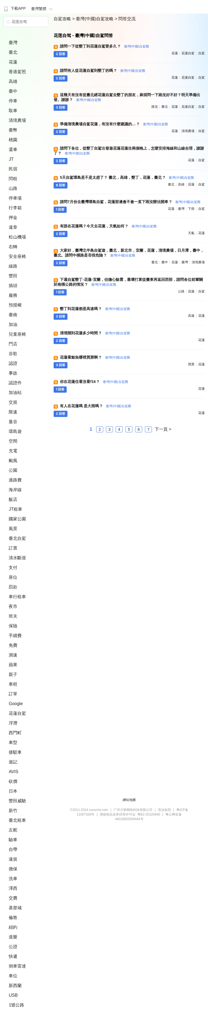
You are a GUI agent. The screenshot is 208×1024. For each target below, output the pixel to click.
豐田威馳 (17, 801)
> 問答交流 (125, 18)
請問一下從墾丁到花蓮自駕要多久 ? (104, 46)
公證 (13, 946)
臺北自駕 (17, 538)
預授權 (15, 305)
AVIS (13, 771)
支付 (13, 567)
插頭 (13, 285)
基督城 (15, 907)
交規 (13, 402)
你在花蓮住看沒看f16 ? (94, 381)
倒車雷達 (17, 966)
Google (16, 703)
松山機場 (17, 237)
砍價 (13, 781)
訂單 (13, 694)
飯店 (13, 499)
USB (13, 995)
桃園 (13, 139)
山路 (13, 188)
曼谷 (13, 421)
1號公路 (16, 1005)
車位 (13, 976)
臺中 (13, 91)
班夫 (13, 616)
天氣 (191, 233)
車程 (13, 684)
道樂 (13, 937)
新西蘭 (15, 985)
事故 (13, 373)
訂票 (13, 548)
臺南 (13, 314)
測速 (13, 655)
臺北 (13, 52)
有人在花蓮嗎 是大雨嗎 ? (95, 406)
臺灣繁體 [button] (42, 8)
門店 (13, 344)
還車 (13, 149)
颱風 (13, 460)
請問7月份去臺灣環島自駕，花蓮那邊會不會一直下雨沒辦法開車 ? (130, 202)
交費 (13, 898)
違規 (13, 859)
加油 (13, 324)
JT (11, 159)
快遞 (13, 956)
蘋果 (13, 664)
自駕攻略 (63, 18)
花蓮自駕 (17, 713)
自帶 (13, 849)
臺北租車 (17, 820)
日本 (13, 791)
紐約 (13, 927)
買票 (191, 364)
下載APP (14, 8)
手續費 (15, 635)
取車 (13, 110)
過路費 (15, 480)
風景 (13, 528)
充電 (13, 451)
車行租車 (17, 596)
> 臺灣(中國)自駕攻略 (93, 18)
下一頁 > (163, 429)
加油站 (15, 392)
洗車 (13, 878)
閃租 (13, 178)
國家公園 (17, 519)
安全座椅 (17, 256)
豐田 (13, 276)
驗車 (13, 839)
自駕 (201, 53)
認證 (13, 363)
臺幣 (13, 130)
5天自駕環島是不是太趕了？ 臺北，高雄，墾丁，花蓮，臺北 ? (127, 177)
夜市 (13, 606)
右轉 (13, 246)
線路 (13, 266)
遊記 (13, 762)
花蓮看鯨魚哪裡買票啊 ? (95, 357)
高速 (191, 316)
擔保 (13, 869)
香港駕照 (17, 71)
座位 (13, 577)
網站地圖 (129, 800)
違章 (13, 227)
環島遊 (15, 431)
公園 (13, 470)
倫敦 (13, 917)
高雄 (13, 81)
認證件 (15, 382)
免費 (13, 645)
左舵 (13, 830)
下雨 (191, 209)
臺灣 (13, 42)
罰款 (13, 587)
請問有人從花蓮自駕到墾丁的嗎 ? (102, 70)
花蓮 (13, 62)
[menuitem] (14, 7)
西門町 (15, 732)
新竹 (13, 810)
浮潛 (13, 723)
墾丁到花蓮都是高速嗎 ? (95, 308)
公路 (181, 291)
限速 (13, 412)
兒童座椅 (17, 334)
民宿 (13, 169)
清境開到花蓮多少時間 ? (95, 333)
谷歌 (13, 353)
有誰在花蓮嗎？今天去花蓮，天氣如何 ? (108, 226)
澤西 (13, 888)
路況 (154, 107)
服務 (13, 295)
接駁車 (15, 752)
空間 (13, 441)
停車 (13, 101)
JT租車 (15, 509)
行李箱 (15, 208)
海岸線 (15, 489)
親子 (13, 674)
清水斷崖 (17, 557)
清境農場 (17, 120)
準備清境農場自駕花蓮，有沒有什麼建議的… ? (114, 124)
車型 (13, 742)
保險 (13, 626)
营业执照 (164, 810)
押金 (13, 217)
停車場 (15, 198)
